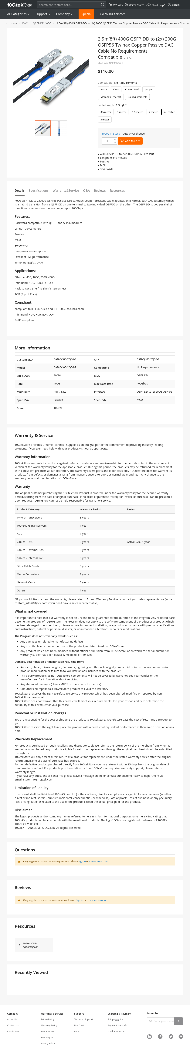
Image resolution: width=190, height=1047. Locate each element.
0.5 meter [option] (105, 112)
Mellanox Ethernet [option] (110, 97)
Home (13, 23)
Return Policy (47, 1019)
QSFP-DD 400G (42, 23)
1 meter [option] (121, 112)
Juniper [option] (149, 89)
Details (20, 190)
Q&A (86, 190)
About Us (12, 1019)
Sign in (82, 861)
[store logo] (19, 4)
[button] (59, 128)
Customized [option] (132, 89)
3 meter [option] (104, 119)
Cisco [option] (116, 89)
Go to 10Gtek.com (113, 14)
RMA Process (47, 1031)
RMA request (47, 1037)
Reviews (100, 190)
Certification (13, 1031)
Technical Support (83, 1019)
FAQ (76, 1031)
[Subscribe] (178, 1021)
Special (86, 14)
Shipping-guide (115, 1019)
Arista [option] (103, 89)
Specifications (39, 190)
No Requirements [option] (137, 97)
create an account (99, 861)
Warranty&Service (66, 190)
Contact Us (13, 1025)
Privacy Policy (48, 1043)
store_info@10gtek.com (32, 603)
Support (41, 14)
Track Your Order (116, 1031)
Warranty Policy (49, 1025)
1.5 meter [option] (137, 112)
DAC (25, 23)
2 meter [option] (153, 112)
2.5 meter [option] (169, 112)
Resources (117, 190)
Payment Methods (117, 1025)
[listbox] (139, 94)
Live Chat (79, 1025)
